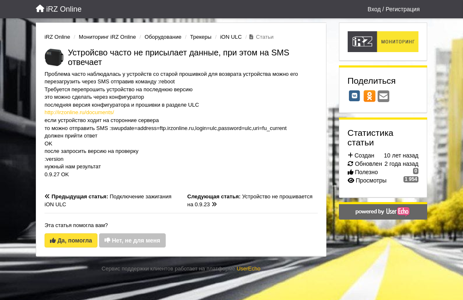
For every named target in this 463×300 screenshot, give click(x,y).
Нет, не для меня (132, 240)
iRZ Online (57, 37)
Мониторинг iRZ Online (107, 37)
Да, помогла (71, 240)
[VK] (355, 96)
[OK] (369, 96)
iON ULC (231, 37)
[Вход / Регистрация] (393, 9)
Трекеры (201, 37)
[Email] (383, 97)
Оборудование (162, 37)
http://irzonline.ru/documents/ (79, 112)
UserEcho (248, 268)
